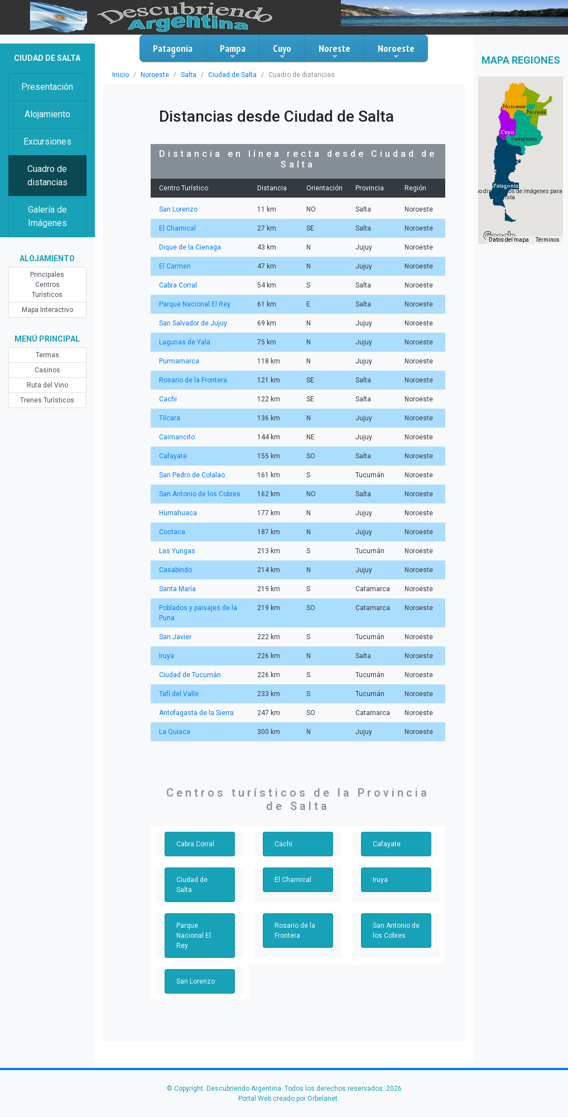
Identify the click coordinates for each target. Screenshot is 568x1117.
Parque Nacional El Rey (193, 304)
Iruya (166, 656)
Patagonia (172, 51)
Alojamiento (47, 114)
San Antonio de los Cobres (198, 494)
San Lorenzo (177, 209)
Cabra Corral (177, 285)
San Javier (174, 637)
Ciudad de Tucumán (188, 675)
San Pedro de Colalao (191, 475)
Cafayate (172, 456)
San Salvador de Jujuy (191, 323)
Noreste (334, 51)
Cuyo (282, 51)
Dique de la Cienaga (188, 247)
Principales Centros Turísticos (47, 280)
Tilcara (169, 418)
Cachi (167, 399)
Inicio (120, 75)
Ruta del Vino (48, 375)
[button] (506, 186)
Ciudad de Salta (228, 75)
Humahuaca (177, 513)
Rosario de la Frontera (191, 380)
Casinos (47, 360)
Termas (47, 345)
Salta (186, 75)
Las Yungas (176, 551)
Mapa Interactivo (47, 300)
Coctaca (171, 532)
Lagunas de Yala (183, 342)
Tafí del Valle (178, 694)
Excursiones (47, 141)
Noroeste (396, 51)
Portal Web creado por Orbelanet (287, 1078)
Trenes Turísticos (47, 390)
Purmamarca (178, 361)
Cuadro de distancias (47, 176)
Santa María (177, 589)
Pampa (233, 51)
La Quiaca (174, 732)
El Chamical (176, 228)
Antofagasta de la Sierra (194, 713)
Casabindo (175, 570)
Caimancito (176, 437)
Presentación (47, 87)
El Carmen (174, 266)
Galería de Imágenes (47, 216)
